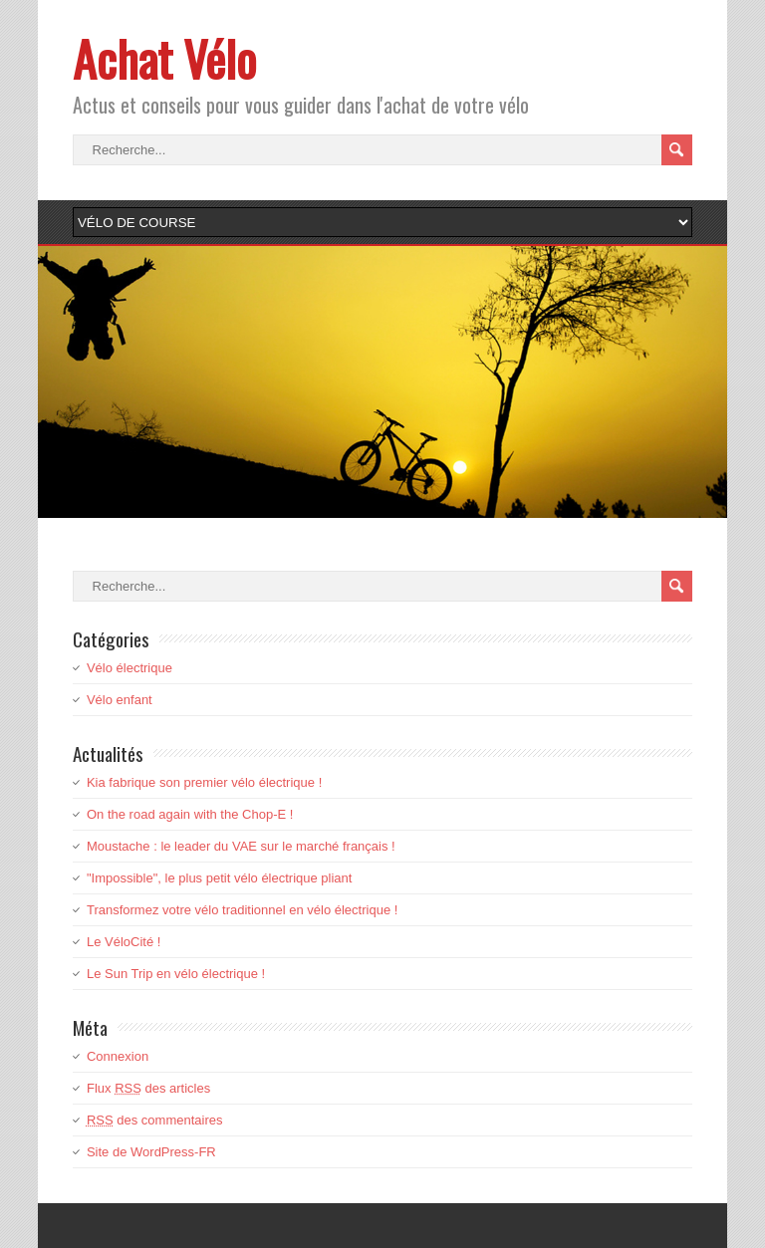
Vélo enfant (119, 699)
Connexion (117, 1056)
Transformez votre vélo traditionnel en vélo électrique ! (242, 909)
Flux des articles (148, 1088)
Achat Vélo (164, 58)
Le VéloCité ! (123, 941)
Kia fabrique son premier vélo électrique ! (204, 782)
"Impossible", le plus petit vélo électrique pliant (219, 878)
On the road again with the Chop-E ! (190, 814)
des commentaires (155, 1120)
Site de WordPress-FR (151, 1151)
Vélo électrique (129, 667)
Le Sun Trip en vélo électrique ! (176, 973)
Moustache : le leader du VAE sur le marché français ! (241, 846)
